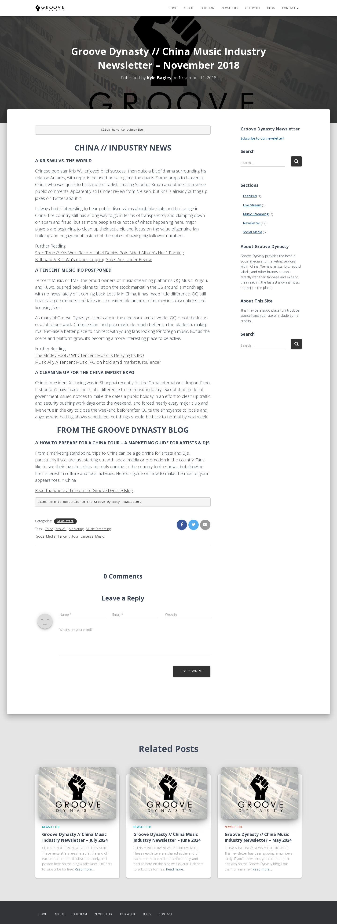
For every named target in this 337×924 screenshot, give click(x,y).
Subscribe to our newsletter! (262, 138)
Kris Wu (60, 529)
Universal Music (92, 536)
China (49, 529)
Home (172, 8)
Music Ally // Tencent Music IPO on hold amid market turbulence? (98, 362)
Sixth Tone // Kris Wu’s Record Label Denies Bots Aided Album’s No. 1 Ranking (109, 252)
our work (252, 8)
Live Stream (252, 205)
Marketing (76, 529)
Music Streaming (98, 529)
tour (75, 536)
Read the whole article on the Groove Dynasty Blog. (84, 490)
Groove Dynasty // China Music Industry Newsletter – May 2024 (258, 837)
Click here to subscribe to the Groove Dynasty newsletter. (90, 502)
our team (208, 8)
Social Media (45, 536)
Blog (271, 8)
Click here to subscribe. (123, 130)
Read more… (84, 869)
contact (290, 8)
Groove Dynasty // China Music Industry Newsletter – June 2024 (167, 837)
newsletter (230, 8)
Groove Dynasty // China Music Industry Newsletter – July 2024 (75, 837)
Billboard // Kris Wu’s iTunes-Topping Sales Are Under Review (93, 259)
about (189, 8)
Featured (250, 196)
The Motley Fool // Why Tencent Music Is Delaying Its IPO (89, 355)
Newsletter (65, 521)
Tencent (64, 536)
